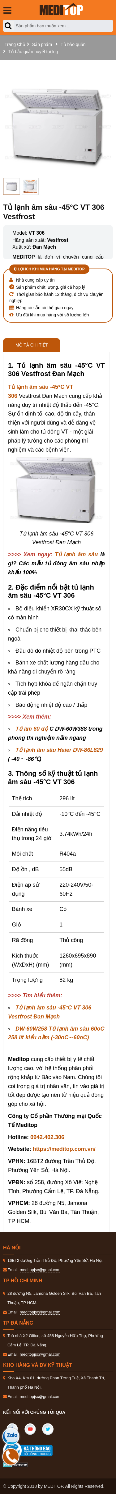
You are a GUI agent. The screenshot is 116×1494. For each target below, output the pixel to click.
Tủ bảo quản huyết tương (33, 51)
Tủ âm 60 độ (31, 729)
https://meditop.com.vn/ (64, 1149)
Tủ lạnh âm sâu (76, 554)
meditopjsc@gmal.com (40, 1269)
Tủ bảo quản (73, 44)
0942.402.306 (47, 1137)
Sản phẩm (42, 44)
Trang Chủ (15, 44)
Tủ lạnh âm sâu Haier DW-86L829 (59, 750)
